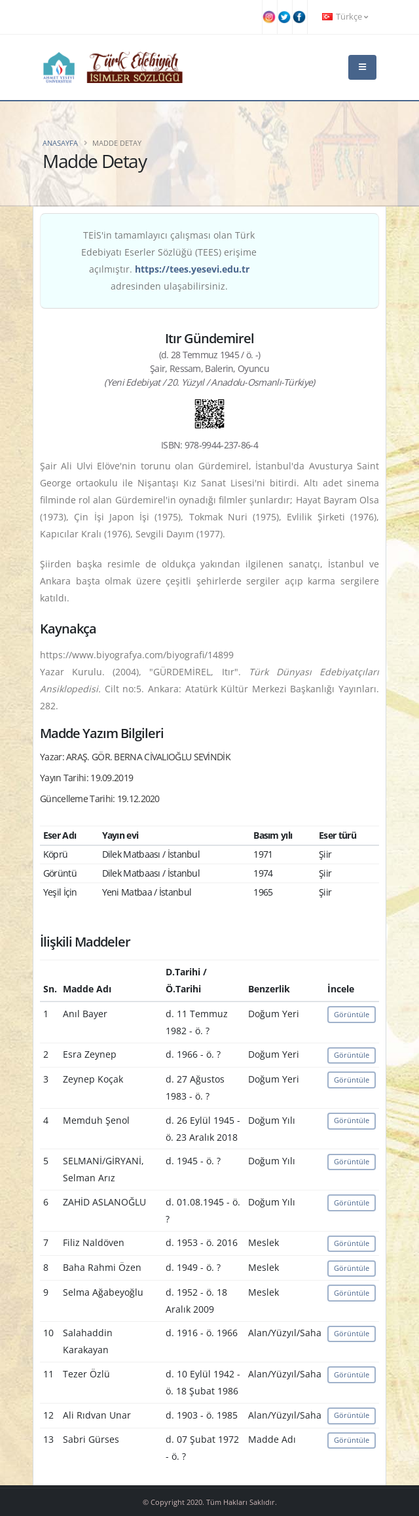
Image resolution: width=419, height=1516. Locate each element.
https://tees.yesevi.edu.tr (192, 269)
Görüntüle (351, 1014)
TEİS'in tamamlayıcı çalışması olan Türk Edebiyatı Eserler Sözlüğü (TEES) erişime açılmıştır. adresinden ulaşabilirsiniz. (169, 260)
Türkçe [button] (345, 16)
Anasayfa (60, 143)
